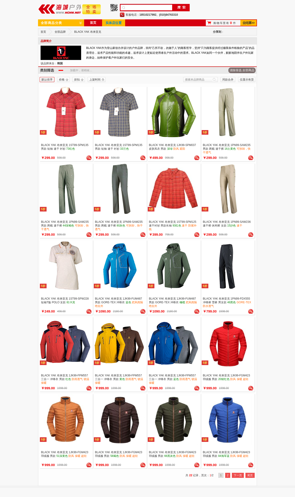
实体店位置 (114, 23)
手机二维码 (114, 7)
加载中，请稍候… (81, 70)
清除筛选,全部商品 (242, 70)
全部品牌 (60, 31)
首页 (93, 22)
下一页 (238, 475)
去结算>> (248, 23)
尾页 (250, 475)
